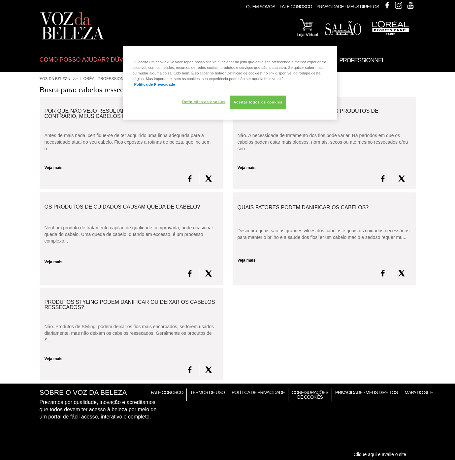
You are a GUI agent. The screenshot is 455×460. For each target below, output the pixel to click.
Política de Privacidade (258, 392)
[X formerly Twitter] (208, 179)
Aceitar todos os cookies (258, 102)
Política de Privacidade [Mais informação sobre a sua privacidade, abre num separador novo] (154, 84)
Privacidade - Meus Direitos (347, 6)
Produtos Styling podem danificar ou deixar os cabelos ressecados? (130, 305)
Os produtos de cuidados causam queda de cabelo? (122, 207)
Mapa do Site (419, 392)
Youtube (410, 5)
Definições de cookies (203, 102)
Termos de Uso (207, 392)
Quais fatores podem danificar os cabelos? (303, 207)
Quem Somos (260, 6)
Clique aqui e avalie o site (380, 454)
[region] (230, 83)
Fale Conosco (295, 6)
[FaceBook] (189, 179)
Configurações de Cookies (310, 395)
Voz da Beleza (55, 78)
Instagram (398, 5)
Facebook (387, 5)
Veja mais (54, 168)
